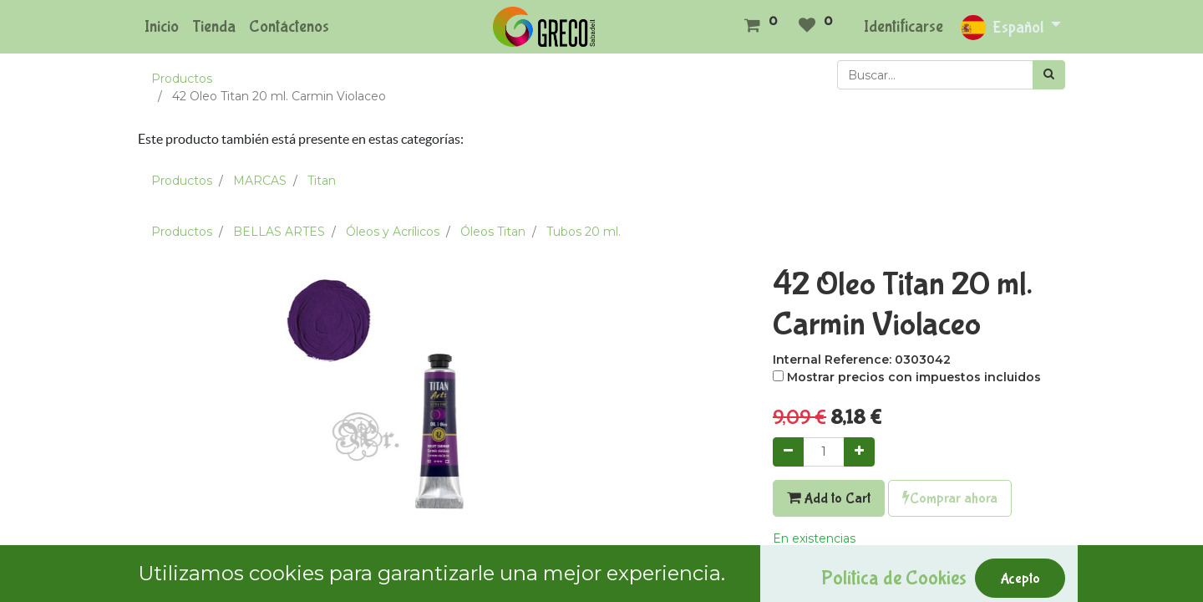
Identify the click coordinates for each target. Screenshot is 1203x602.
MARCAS (260, 180)
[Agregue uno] (859, 452)
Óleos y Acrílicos (392, 231)
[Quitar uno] (788, 452)
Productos (181, 78)
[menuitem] (161, 27)
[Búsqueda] (1049, 74)
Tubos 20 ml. (583, 231)
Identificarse (903, 26)
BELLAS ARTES (279, 231)
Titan (321, 180)
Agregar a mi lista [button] (832, 575)
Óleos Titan (492, 231)
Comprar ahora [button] (949, 498)
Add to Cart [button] (829, 498)
